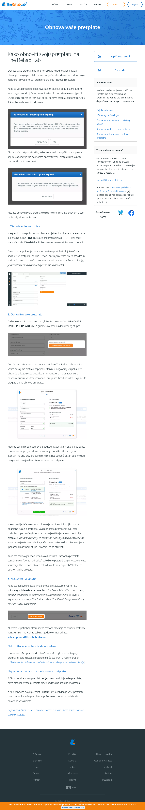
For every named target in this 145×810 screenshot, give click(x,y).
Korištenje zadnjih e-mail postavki (113, 129)
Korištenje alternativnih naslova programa (112, 136)
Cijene (36, 767)
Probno (72, 767)
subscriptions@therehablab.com (27, 637)
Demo (36, 773)
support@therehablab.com (109, 180)
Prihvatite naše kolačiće (73, 807)
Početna (37, 754)
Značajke (37, 760)
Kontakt (72, 760)
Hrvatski (75, 787)
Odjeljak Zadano (104, 110)
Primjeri (36, 779)
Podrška (72, 754)
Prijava (72, 779)
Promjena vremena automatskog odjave (113, 122)
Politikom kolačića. (126, 804)
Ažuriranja (72, 773)
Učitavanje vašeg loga (107, 115)
